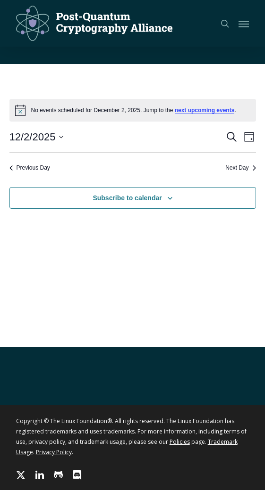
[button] (244, 23)
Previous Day (29, 167)
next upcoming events (205, 110)
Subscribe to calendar (127, 198)
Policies (180, 442)
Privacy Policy (54, 452)
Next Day (240, 167)
